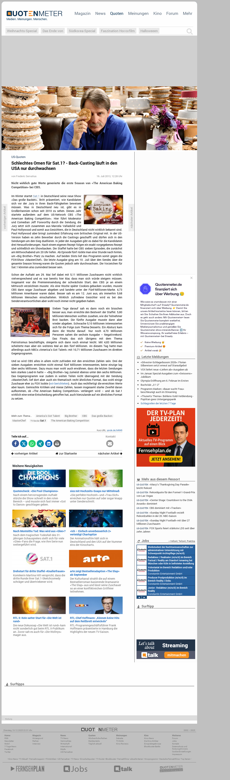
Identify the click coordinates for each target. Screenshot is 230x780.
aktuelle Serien (136, 759)
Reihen (35, 741)
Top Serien (185, 759)
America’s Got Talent (48, 415)
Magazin (83, 13)
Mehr (187, 13)
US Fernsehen (64, 759)
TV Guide (100, 759)
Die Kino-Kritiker (151, 741)
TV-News (64, 738)
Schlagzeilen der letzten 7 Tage (158, 403)
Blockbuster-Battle (152, 746)
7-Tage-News (10, 746)
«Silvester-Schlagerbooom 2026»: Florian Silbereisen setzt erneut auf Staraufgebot (164, 363)
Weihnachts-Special (22, 31)
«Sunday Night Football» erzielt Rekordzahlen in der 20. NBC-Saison (160, 514)
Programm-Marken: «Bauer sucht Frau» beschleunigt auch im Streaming (162, 390)
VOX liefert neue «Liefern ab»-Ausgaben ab (164, 369)
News (100, 13)
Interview (36, 743)
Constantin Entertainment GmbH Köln (162, 590)
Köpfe (63, 749)
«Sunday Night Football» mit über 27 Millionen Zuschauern (163, 522)
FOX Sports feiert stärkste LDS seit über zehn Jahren (166, 530)
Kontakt (175, 743)
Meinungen (138, 13)
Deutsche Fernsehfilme (169, 759)
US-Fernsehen (66, 752)
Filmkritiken (51, 759)
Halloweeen (149, 31)
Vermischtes (65, 741)
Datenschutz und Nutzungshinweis (180, 747)
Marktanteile (94, 741)
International (66, 746)
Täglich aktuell (95, 743)
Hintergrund (37, 738)
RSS (6, 738)
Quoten (116, 13)
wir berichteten (59, 383)
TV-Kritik (120, 741)
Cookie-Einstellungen (181, 751)
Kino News (13, 759)
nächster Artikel (110, 453)
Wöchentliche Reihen (97, 738)
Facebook (8, 749)
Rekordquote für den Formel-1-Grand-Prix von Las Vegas (166, 494)
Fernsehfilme (123, 759)
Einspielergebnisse (152, 743)
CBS (84, 415)
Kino (157, 13)
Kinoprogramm (151, 759)
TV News (75, 759)
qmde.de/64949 (114, 430)
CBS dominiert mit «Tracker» (159, 508)
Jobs (174, 741)
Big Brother (71, 415)
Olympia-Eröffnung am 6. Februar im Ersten (165, 380)
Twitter (7, 752)
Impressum (177, 754)
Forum (172, 13)
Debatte (119, 738)
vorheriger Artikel (24, 453)
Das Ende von (53, 31)
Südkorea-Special (82, 31)
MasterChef (19, 420)
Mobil (7, 743)
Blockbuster (111, 759)
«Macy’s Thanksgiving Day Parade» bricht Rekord (163, 486)
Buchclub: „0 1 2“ (150, 384)
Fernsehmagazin (36, 759)
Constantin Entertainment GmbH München (165, 550)
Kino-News (149, 738)
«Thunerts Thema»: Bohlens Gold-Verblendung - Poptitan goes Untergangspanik (167, 397)
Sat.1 (36, 196)
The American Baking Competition (70, 420)
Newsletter (9, 741)
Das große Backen (102, 415)
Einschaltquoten (87, 759)
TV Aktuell (23, 759)
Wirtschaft (64, 743)
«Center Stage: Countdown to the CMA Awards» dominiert (164, 501)
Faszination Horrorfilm (118, 31)
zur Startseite (66, 453)
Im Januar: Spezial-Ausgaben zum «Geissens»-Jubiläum (166, 375)
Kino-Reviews (122, 743)
